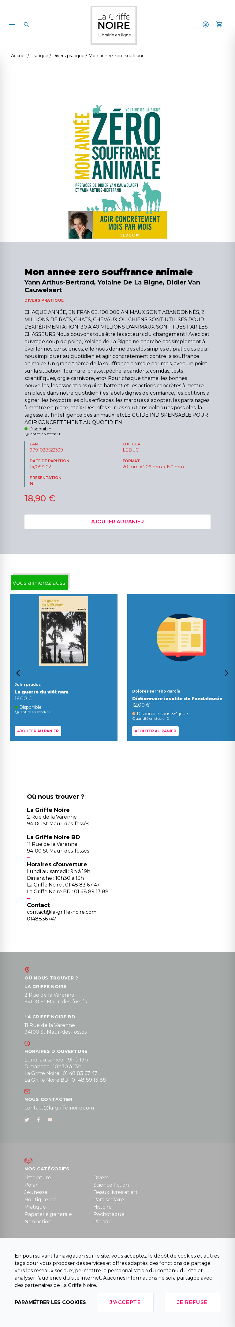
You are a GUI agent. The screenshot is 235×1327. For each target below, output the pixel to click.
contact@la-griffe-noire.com (59, 1108)
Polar (31, 1185)
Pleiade (102, 1222)
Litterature (37, 1177)
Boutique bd (40, 1199)
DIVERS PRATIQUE (44, 300)
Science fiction (111, 1185)
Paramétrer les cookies (50, 1302)
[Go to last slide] (16, 675)
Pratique (35, 1207)
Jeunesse (35, 1192)
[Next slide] (229, 675)
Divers (100, 1177)
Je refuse (192, 1302)
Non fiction (37, 1222)
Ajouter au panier (117, 522)
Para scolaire (108, 1199)
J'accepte (125, 1302)
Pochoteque (109, 1214)
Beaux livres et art (115, 1192)
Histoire (102, 1207)
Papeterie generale (48, 1214)
